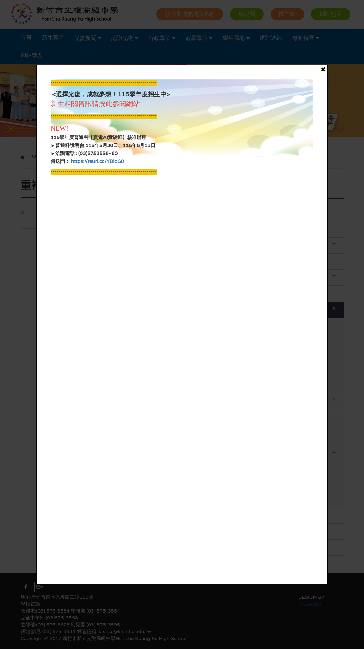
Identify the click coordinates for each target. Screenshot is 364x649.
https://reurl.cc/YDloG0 (97, 161)
